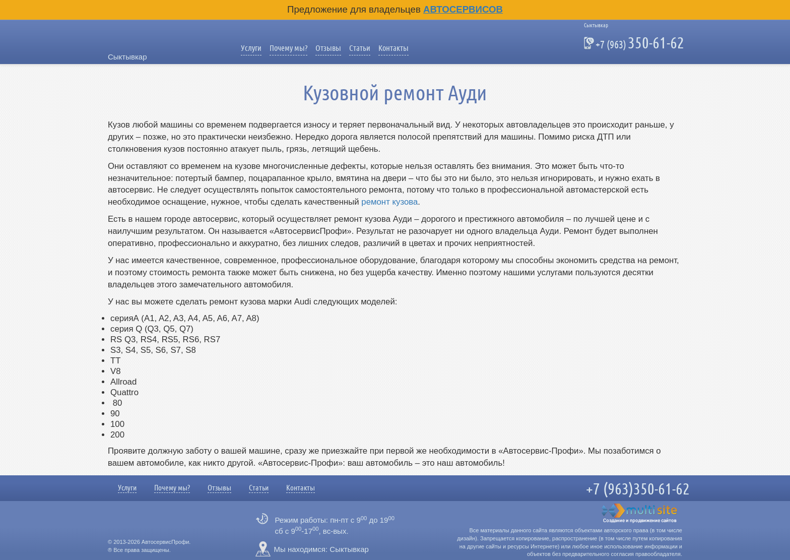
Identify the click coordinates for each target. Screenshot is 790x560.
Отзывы (328, 48)
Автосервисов (463, 9)
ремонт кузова (389, 202)
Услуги (251, 48)
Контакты (393, 48)
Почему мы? (288, 48)
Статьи (359, 48)
